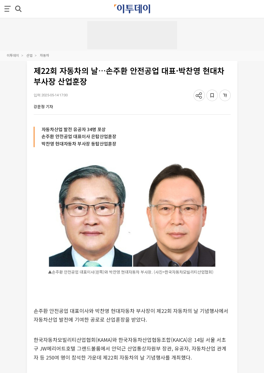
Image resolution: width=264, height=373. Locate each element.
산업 (29, 55)
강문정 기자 (43, 106)
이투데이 (13, 55)
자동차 (44, 55)
